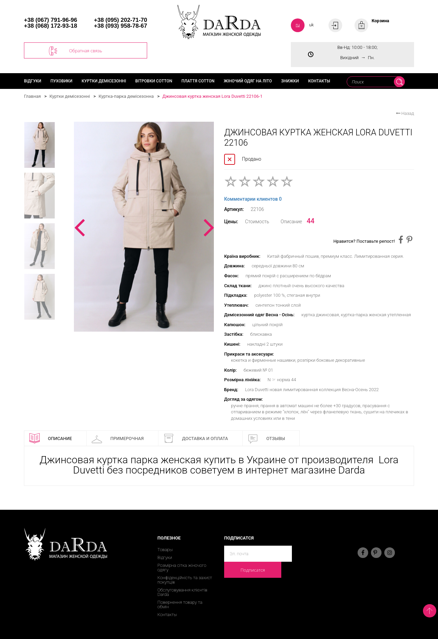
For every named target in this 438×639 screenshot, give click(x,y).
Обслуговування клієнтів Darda (182, 592)
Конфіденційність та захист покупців (184, 580)
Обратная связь (75, 50)
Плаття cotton (198, 81)
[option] (144, 227)
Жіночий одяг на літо (248, 81)
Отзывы (266, 438)
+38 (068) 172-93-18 (50, 26)
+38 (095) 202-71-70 (120, 20)
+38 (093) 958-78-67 (120, 26)
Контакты (319, 81)
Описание (50, 438)
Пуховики (62, 81)
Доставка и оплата (196, 438)
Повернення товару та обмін (179, 604)
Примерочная (118, 438)
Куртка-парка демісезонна (126, 96)
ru (298, 24)
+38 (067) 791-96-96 (50, 20)
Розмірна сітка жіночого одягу (181, 567)
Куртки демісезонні (104, 81)
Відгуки (32, 81)
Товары (165, 549)
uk (311, 24)
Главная (32, 96)
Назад (405, 113)
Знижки (290, 81)
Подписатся (253, 570)
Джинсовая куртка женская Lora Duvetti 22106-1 (212, 96)
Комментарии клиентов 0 (253, 199)
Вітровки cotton (153, 81)
